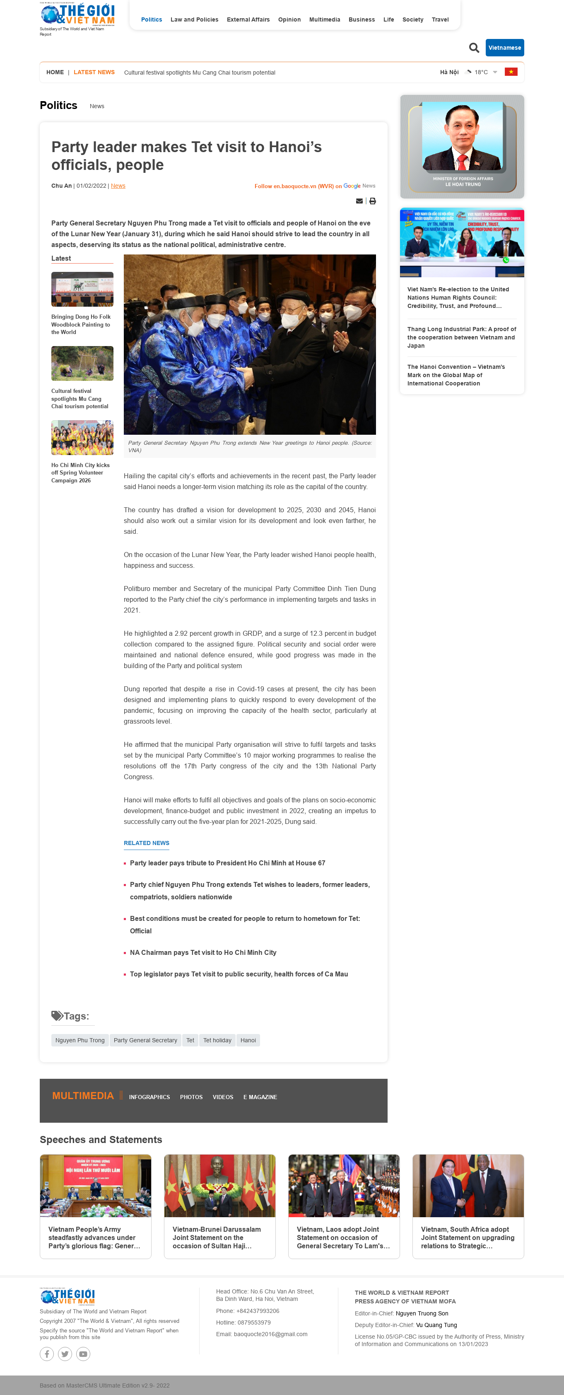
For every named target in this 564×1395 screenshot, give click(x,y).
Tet (190, 1040)
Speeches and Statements (101, 1139)
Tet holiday (217, 1040)
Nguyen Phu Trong (80, 1040)
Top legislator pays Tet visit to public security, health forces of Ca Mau (239, 974)
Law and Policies (195, 19)
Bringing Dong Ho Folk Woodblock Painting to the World (81, 324)
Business (362, 19)
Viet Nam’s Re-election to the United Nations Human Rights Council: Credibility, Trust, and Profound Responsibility (458, 298)
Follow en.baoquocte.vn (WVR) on (298, 186)
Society (413, 19)
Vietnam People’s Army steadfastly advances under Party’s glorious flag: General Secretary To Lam (93, 1237)
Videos (223, 1097)
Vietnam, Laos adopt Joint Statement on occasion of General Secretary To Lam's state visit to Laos (340, 1237)
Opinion (289, 19)
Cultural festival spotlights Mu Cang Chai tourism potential (199, 72)
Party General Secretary (145, 1040)
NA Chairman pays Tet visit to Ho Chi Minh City (203, 953)
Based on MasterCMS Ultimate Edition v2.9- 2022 (105, 1385)
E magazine (260, 1097)
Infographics (149, 1097)
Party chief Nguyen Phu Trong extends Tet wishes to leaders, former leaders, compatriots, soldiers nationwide (250, 891)
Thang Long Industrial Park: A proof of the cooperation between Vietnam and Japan (461, 337)
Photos (191, 1097)
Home (55, 72)
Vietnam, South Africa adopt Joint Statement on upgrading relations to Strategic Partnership (468, 1237)
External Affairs (248, 19)
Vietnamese (505, 47)
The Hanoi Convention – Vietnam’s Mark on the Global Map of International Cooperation (456, 374)
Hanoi (248, 1040)
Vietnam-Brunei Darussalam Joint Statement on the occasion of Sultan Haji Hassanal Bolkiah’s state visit (218, 1237)
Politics (151, 19)
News (97, 106)
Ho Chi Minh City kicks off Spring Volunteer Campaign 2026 (80, 472)
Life (388, 19)
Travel (440, 19)
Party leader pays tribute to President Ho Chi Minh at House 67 (227, 863)
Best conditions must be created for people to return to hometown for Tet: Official (245, 925)
